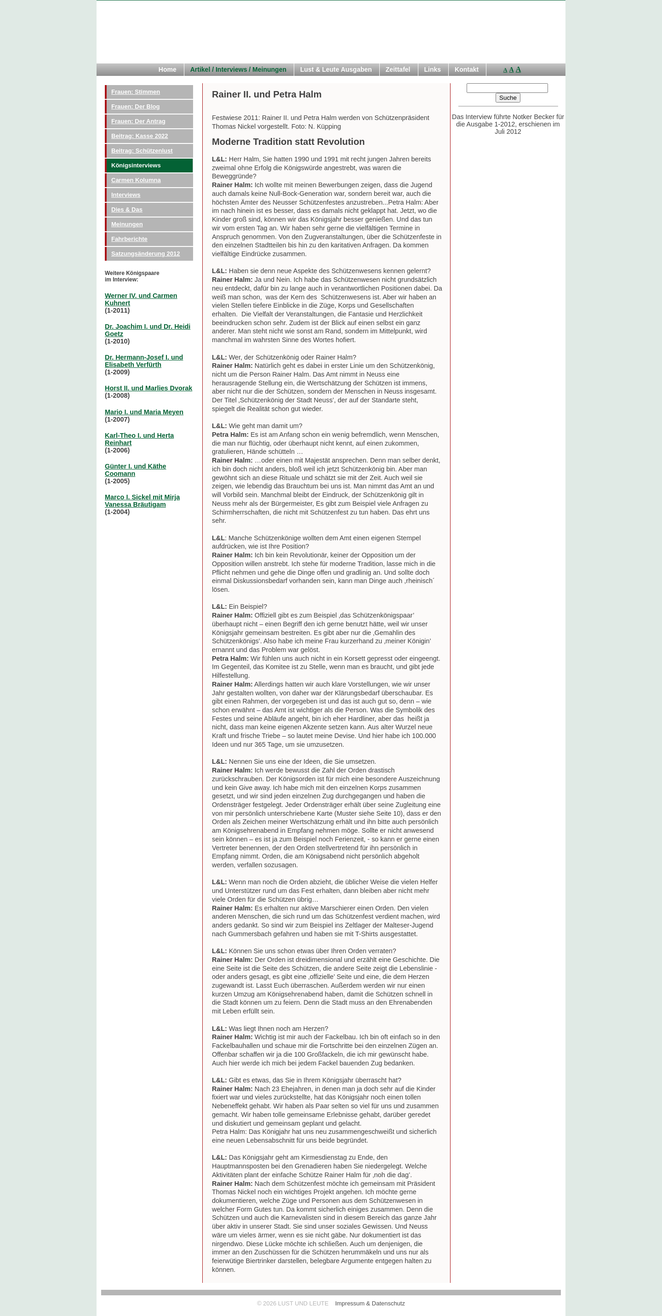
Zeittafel (398, 69)
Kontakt (467, 69)
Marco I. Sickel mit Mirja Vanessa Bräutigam (142, 500)
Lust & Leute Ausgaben (336, 69)
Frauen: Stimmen (135, 91)
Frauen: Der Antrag (138, 121)
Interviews (126, 194)
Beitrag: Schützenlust (142, 150)
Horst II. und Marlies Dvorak (148, 388)
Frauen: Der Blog (135, 106)
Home (168, 69)
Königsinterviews (136, 165)
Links (432, 69)
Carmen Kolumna (136, 180)
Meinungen (127, 224)
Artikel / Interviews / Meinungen (238, 69)
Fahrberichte (129, 238)
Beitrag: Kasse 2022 (139, 135)
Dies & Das (127, 209)
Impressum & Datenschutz (370, 1303)
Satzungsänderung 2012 (145, 253)
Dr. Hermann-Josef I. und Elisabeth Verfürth (144, 361)
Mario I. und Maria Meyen (144, 412)
